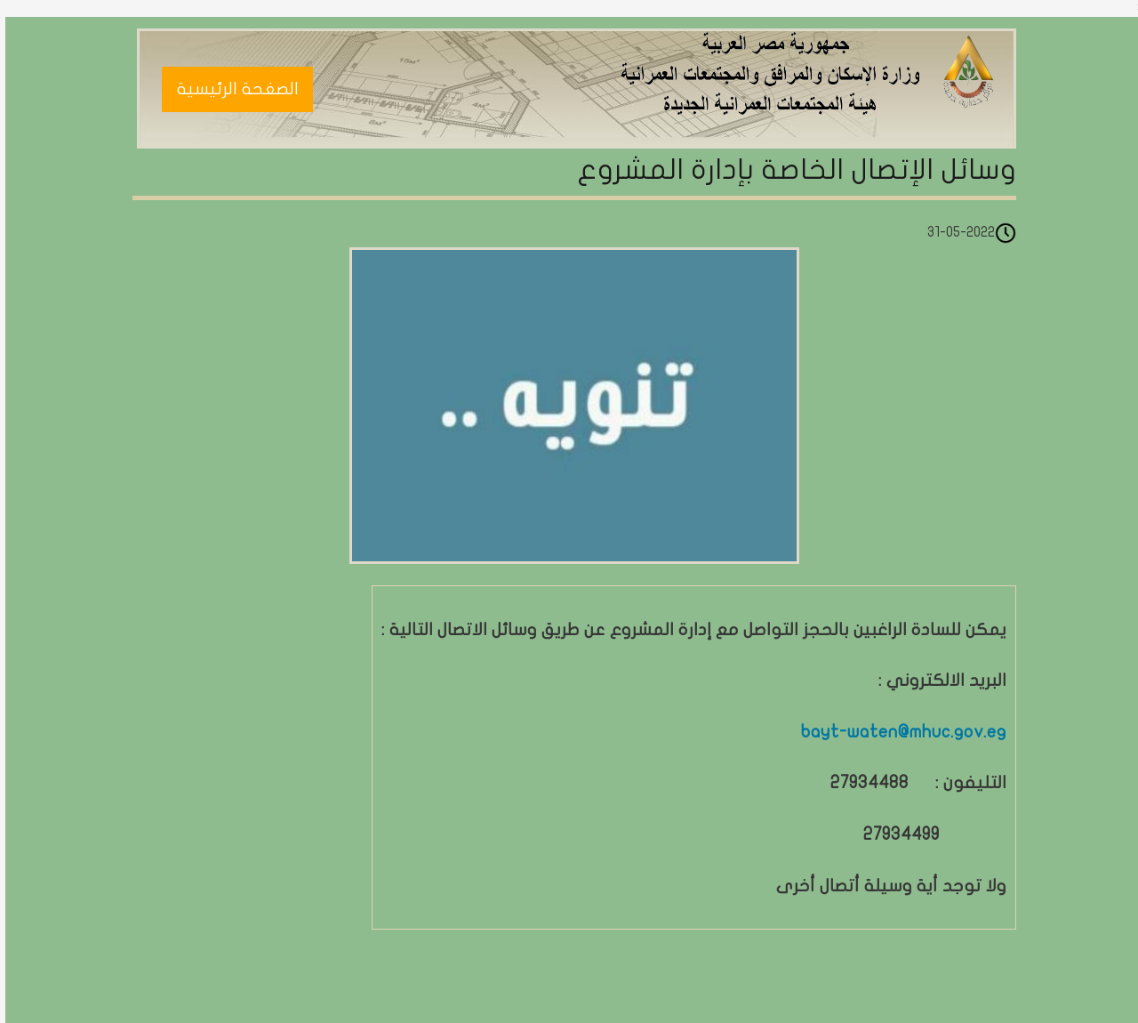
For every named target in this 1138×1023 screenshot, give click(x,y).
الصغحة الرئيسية (232, 89)
